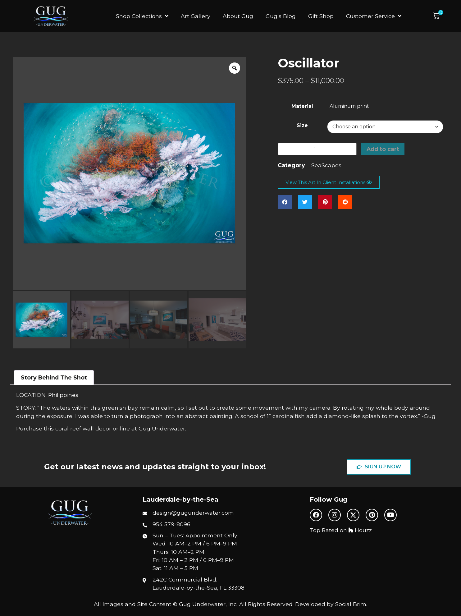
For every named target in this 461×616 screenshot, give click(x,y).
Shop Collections (142, 16)
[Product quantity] (317, 149)
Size (302, 125)
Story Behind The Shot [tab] (54, 377)
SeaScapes (326, 165)
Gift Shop (321, 16)
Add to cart (383, 149)
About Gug (238, 16)
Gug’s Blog (281, 16)
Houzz (360, 530)
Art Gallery (195, 16)
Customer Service (373, 16)
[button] (438, 16)
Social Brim (350, 604)
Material (302, 106)
